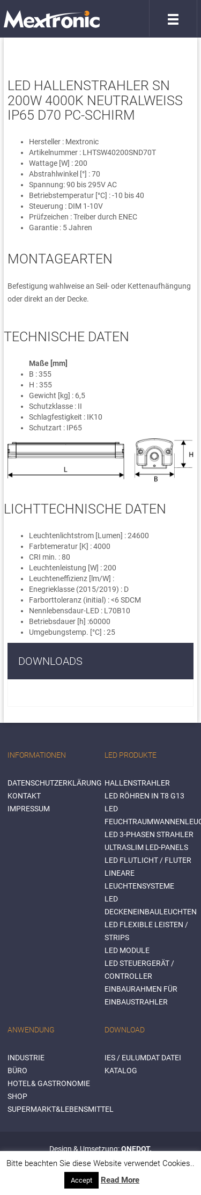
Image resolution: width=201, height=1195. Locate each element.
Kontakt (24, 795)
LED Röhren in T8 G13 (144, 795)
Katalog (121, 1070)
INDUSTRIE (26, 1057)
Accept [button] (81, 1180)
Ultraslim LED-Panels (146, 847)
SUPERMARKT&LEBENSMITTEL (61, 1109)
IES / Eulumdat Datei (143, 1057)
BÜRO (17, 1070)
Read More (120, 1180)
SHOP (17, 1096)
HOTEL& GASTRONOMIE (49, 1083)
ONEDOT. (136, 1149)
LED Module (127, 950)
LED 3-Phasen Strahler (149, 834)
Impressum (29, 808)
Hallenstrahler (137, 783)
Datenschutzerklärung (55, 783)
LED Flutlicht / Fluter (148, 860)
